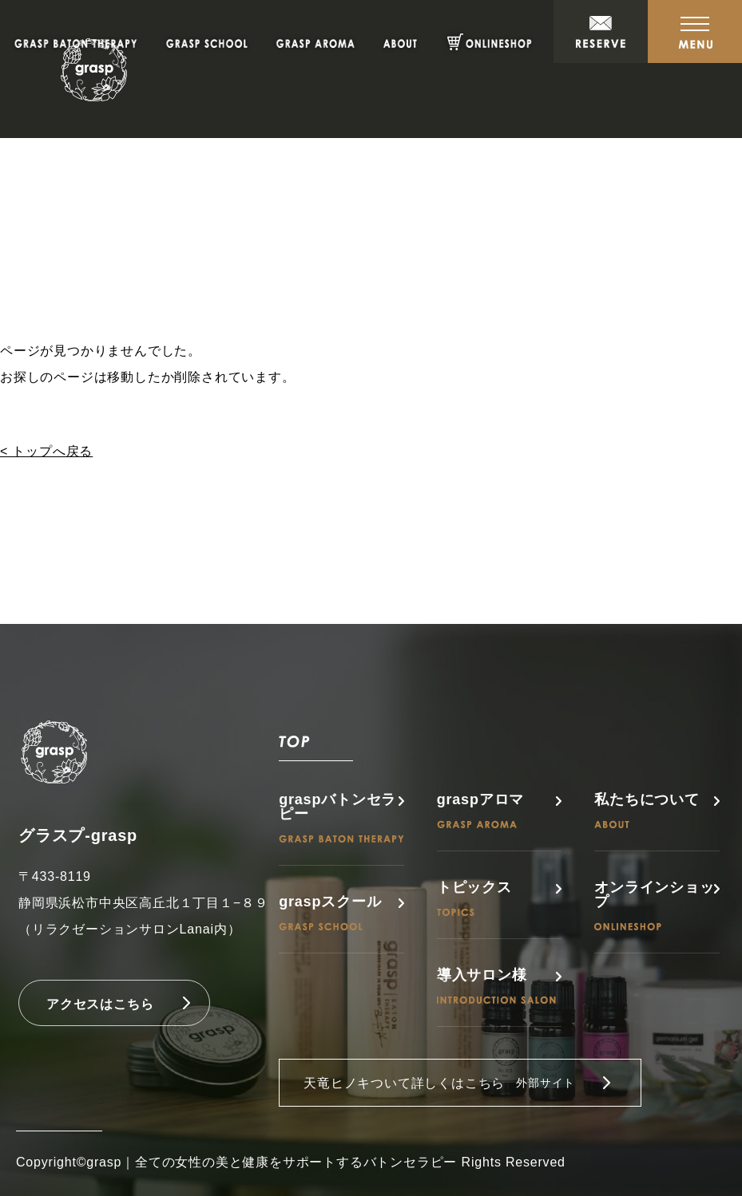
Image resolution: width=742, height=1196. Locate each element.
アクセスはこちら (99, 1004)
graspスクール (330, 912)
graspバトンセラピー (341, 817)
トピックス (474, 898)
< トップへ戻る (46, 451)
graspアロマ (480, 810)
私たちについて (647, 810)
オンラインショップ (654, 905)
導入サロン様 (496, 986)
